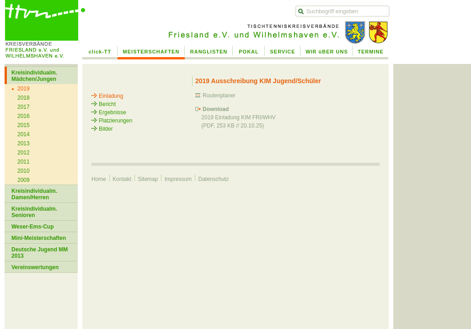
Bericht (107, 104)
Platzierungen (115, 120)
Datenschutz (213, 179)
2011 (23, 162)
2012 (23, 152)
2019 (23, 88)
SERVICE (282, 51)
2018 (23, 98)
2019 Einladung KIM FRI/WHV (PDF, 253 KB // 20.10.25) (235, 117)
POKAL (249, 51)
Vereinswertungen (35, 267)
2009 (23, 180)
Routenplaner (219, 95)
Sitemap (148, 179)
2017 (23, 107)
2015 (23, 125)
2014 (23, 134)
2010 (23, 171)
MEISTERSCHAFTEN (151, 51)
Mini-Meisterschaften (38, 238)
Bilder (106, 129)
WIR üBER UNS (326, 51)
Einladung (111, 96)
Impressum (178, 179)
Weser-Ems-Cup (32, 226)
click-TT (100, 51)
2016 (23, 116)
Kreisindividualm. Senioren (34, 212)
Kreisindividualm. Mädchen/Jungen (34, 75)
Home (98, 179)
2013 (23, 143)
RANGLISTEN (209, 51)
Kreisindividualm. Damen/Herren (34, 194)
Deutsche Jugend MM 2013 (39, 252)
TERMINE (371, 51)
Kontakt (121, 179)
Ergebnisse (112, 112)
